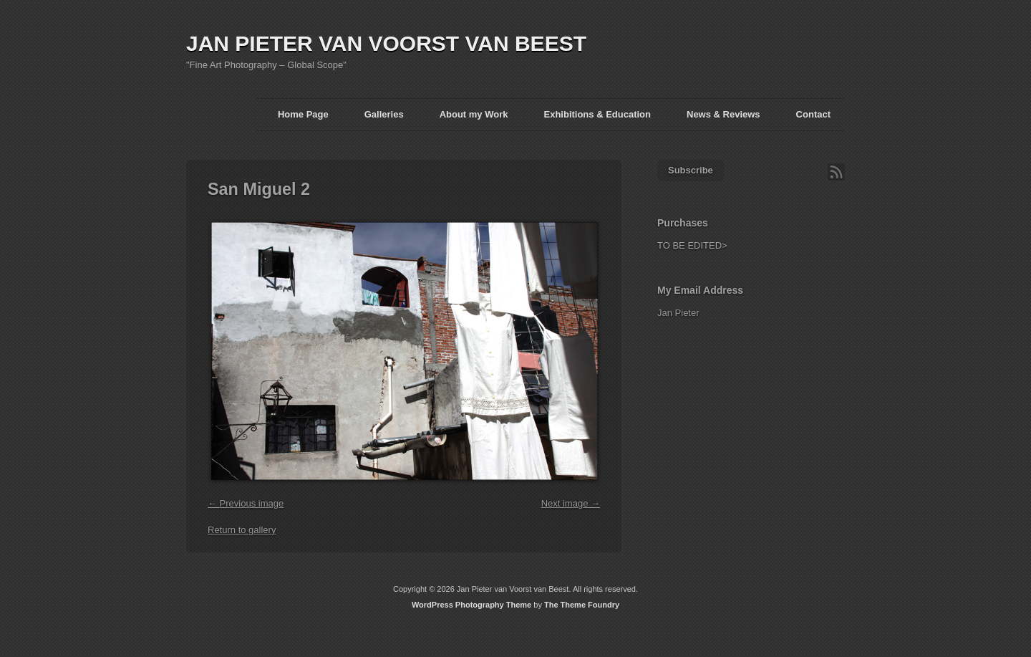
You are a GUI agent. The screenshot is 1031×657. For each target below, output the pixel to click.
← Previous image (246, 503)
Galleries (384, 114)
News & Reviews (723, 114)
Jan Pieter (678, 312)
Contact (813, 114)
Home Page (303, 114)
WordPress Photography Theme (471, 604)
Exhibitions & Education (597, 114)
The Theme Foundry (581, 604)
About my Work (474, 114)
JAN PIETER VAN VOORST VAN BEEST (386, 43)
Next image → (570, 503)
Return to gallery (242, 529)
